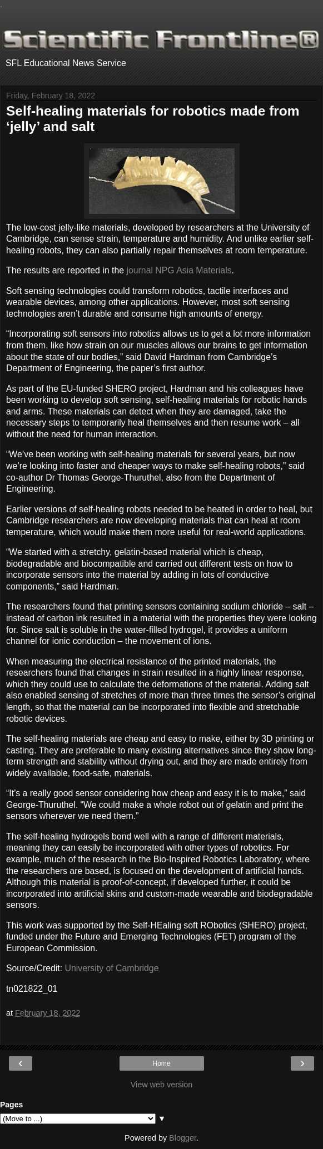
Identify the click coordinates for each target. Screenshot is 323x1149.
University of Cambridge (112, 968)
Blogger (182, 1137)
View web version (162, 1084)
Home (161, 1063)
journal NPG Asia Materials (178, 270)
